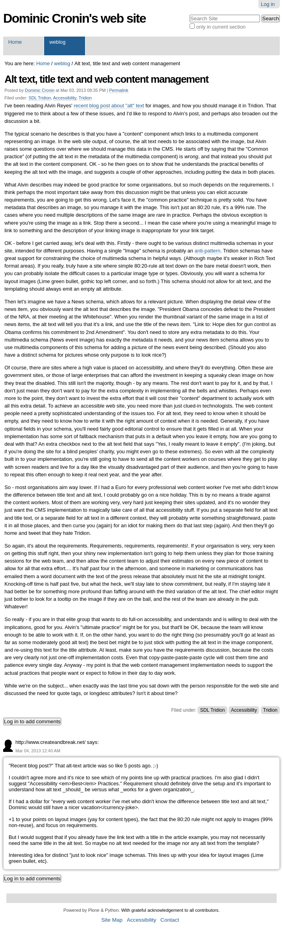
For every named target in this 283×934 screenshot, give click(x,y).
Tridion (85, 97)
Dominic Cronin (39, 90)
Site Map (112, 920)
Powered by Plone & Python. (91, 910)
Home (15, 42)
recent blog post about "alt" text (109, 106)
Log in (268, 4)
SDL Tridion (40, 97)
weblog (57, 42)
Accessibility (64, 97)
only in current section (220, 27)
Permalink (118, 90)
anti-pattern (208, 251)
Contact (170, 920)
